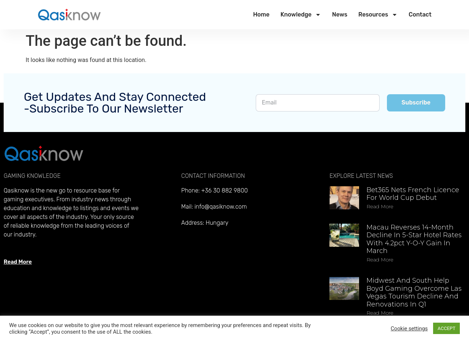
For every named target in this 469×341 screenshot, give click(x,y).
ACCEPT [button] (446, 328)
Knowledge (300, 14)
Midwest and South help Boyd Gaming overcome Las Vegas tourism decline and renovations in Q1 (414, 292)
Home (261, 14)
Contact (420, 14)
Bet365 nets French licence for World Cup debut (412, 194)
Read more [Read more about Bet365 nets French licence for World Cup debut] (379, 206)
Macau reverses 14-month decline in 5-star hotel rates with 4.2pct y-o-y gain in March (414, 239)
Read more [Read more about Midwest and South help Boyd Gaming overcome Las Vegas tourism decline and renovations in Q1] (379, 312)
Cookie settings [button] (409, 328)
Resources (378, 14)
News (339, 14)
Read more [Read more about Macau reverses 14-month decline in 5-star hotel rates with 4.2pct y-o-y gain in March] (379, 259)
